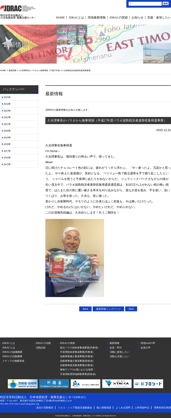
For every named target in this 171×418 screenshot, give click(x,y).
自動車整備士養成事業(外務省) (76, 356)
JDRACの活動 (43, 343)
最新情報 (12, 70)
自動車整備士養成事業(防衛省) (76, 360)
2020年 (7, 130)
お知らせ (137, 17)
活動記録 (41, 347)
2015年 (7, 164)
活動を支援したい (119, 356)
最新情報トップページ (108, 308)
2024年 (7, 103)
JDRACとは (76, 17)
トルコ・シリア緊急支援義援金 (75, 407)
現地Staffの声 (148, 343)
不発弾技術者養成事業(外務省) (76, 352)
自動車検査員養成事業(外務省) (76, 365)
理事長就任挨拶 (162, 407)
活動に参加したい (119, 352)
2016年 (7, 157)
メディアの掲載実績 (13, 360)
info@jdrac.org (32, 404)
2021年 (7, 124)
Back (85, 308)
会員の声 (145, 347)
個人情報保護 (103, 407)
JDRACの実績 (118, 17)
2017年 (7, 151)
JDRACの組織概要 (12, 352)
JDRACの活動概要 (12, 356)
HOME (60, 17)
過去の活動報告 (44, 407)
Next (131, 308)
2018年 (7, 144)
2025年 (7, 97)
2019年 (7, 137)
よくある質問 (123, 407)
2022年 (7, 117)
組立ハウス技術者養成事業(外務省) (79, 347)
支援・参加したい (159, 17)
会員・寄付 (116, 347)
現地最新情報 (97, 17)
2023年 (7, 110)
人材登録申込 (142, 407)
